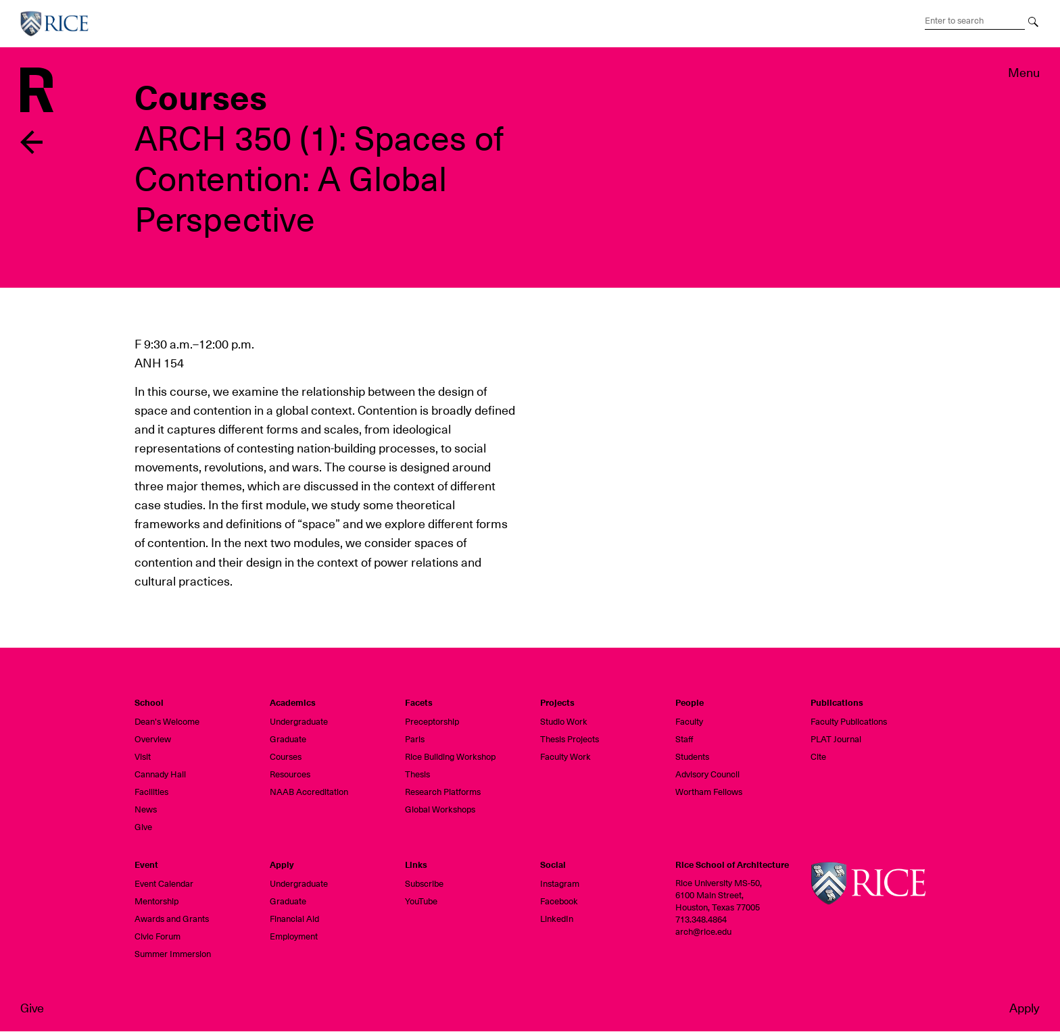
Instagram (559, 883)
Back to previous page (32, 142)
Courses (286, 757)
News (146, 809)
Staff (684, 739)
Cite (818, 757)
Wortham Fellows (708, 792)
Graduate (288, 739)
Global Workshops (440, 809)
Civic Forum (157, 936)
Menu (1024, 72)
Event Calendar (164, 883)
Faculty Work (565, 757)
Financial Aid (294, 919)
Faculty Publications (849, 721)
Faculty (689, 721)
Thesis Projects (569, 739)
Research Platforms (443, 792)
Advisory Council (707, 774)
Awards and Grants (172, 919)
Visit (143, 757)
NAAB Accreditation (309, 792)
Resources (290, 774)
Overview (153, 739)
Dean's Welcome (167, 721)
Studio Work (563, 721)
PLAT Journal (836, 739)
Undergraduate (299, 721)
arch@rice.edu (703, 931)
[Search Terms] (975, 21)
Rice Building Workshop (450, 757)
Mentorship (156, 901)
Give (32, 1008)
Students (692, 757)
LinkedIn (556, 919)
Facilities (151, 792)
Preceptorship (432, 721)
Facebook (559, 901)
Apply (1024, 1008)
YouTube (421, 901)
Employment (294, 936)
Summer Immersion (173, 954)
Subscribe (424, 883)
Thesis (417, 774)
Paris (415, 739)
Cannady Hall (160, 774)
